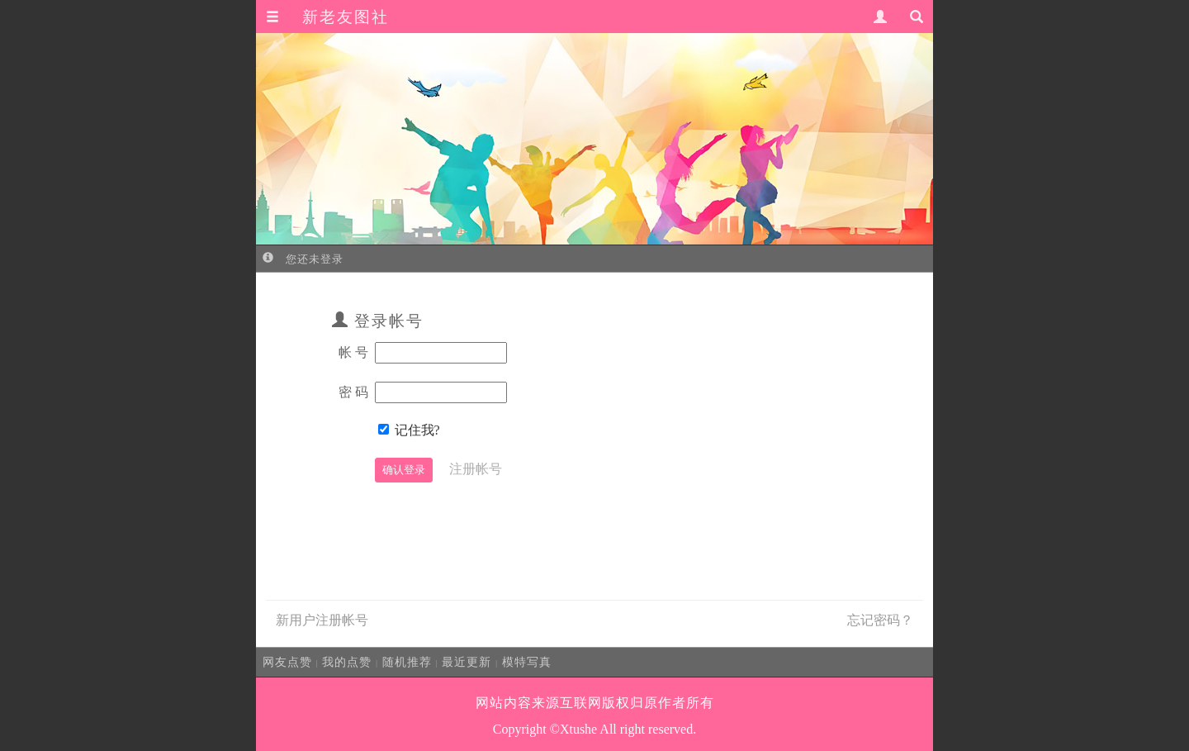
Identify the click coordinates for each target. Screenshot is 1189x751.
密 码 (353, 392)
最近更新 (466, 661)
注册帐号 (475, 469)
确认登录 (403, 469)
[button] (272, 17)
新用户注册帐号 (322, 620)
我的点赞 (347, 661)
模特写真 (527, 661)
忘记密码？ (880, 620)
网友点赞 (287, 661)
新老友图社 (345, 17)
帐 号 (353, 352)
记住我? (417, 430)
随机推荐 (407, 661)
